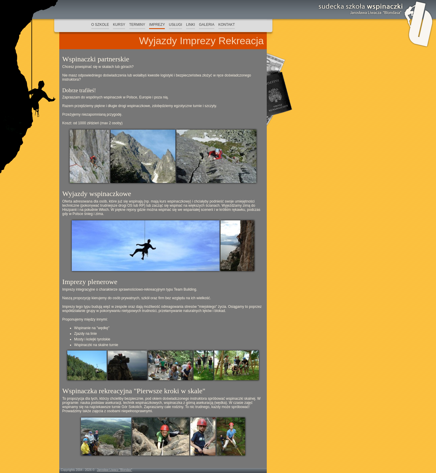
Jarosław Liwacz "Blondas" (114, 470)
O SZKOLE (100, 25)
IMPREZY (157, 25)
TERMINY (137, 25)
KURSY (119, 25)
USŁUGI (175, 25)
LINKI (190, 25)
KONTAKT (226, 25)
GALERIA (206, 25)
